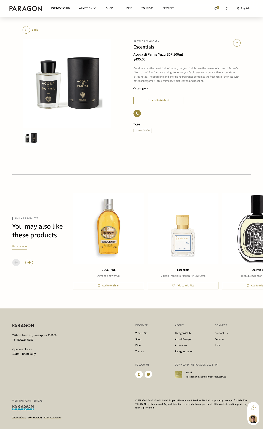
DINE (129, 8)
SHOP (111, 8)
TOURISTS (147, 8)
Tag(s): (137, 124)
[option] (67, 83)
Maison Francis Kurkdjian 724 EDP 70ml (183, 276)
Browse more (19, 246)
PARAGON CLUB (60, 8)
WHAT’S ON (87, 8)
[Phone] (137, 113)
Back (30, 30)
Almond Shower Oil (108, 276)
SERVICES (168, 8)
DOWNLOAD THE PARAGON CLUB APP (196, 365)
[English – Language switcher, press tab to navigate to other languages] (245, 8)
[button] (29, 262)
